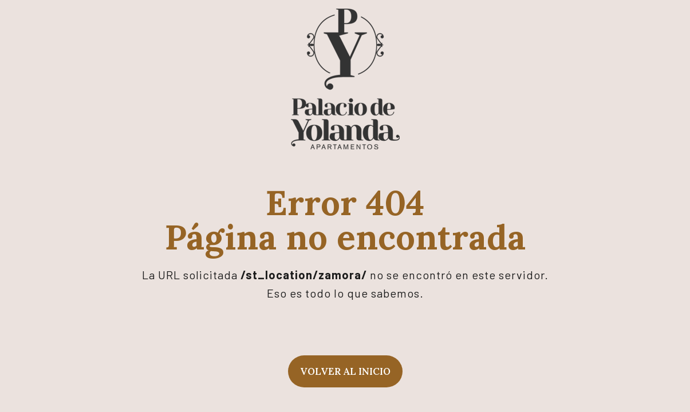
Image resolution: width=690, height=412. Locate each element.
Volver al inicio (345, 371)
